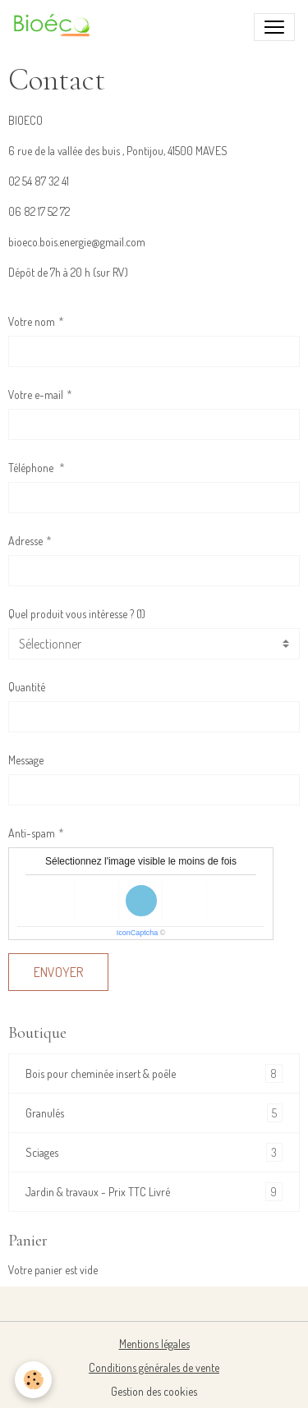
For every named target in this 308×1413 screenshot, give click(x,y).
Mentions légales (154, 1344)
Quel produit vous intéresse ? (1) (76, 614)
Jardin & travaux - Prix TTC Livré (154, 1191)
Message (26, 760)
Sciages (154, 1152)
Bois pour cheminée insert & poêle (154, 1073)
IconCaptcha (138, 933)
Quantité (26, 687)
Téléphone (32, 468)
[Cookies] (33, 1379)
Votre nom (31, 321)
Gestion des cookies (154, 1391)
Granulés (154, 1112)
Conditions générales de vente (154, 1367)
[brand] (56, 27)
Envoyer (58, 972)
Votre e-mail (35, 394)
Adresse (25, 541)
